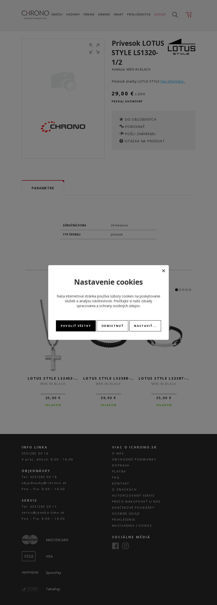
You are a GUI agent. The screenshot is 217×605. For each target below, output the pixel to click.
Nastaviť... (145, 326)
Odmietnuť (112, 326)
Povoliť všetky (76, 326)
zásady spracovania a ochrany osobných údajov (114, 303)
